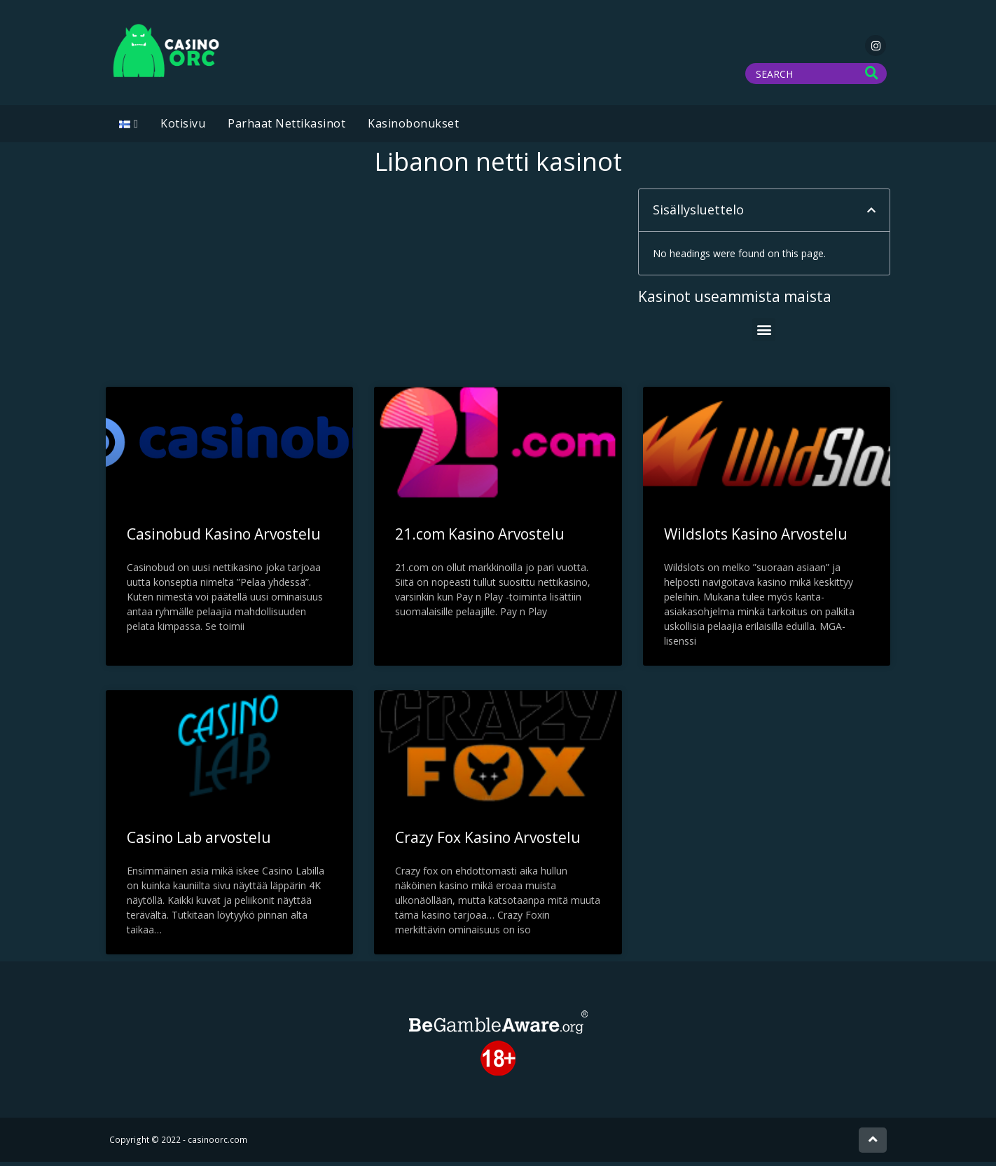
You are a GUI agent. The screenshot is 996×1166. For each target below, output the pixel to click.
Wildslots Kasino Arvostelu (756, 538)
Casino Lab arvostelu (199, 841)
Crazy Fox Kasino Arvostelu (488, 841)
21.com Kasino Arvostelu (480, 538)
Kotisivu (182, 127)
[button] (871, 214)
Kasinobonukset (413, 127)
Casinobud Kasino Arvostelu (224, 538)
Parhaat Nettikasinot (286, 127)
